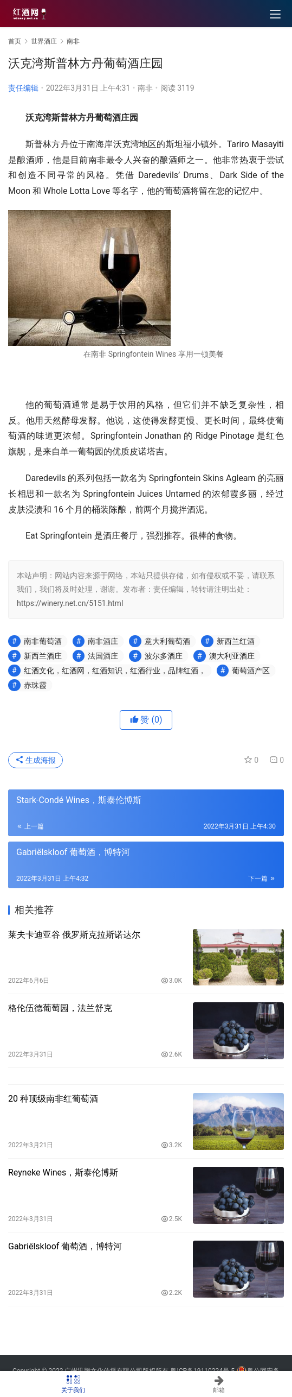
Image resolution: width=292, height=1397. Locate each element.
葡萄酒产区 (251, 670)
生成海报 (35, 760)
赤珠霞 (35, 685)
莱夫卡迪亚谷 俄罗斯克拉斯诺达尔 (74, 935)
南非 (145, 88)
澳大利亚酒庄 (232, 656)
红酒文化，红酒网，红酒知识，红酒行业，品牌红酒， (115, 670)
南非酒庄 (103, 641)
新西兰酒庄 (43, 656)
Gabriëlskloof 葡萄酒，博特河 (65, 1246)
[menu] (275, 14)
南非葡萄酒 (43, 641)
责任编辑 (23, 88)
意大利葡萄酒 (167, 641)
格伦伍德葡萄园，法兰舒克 (60, 1008)
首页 (14, 41)
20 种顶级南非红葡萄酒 (53, 1098)
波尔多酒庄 (164, 656)
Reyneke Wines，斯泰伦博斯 (63, 1172)
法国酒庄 (103, 656)
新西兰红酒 (236, 641)
